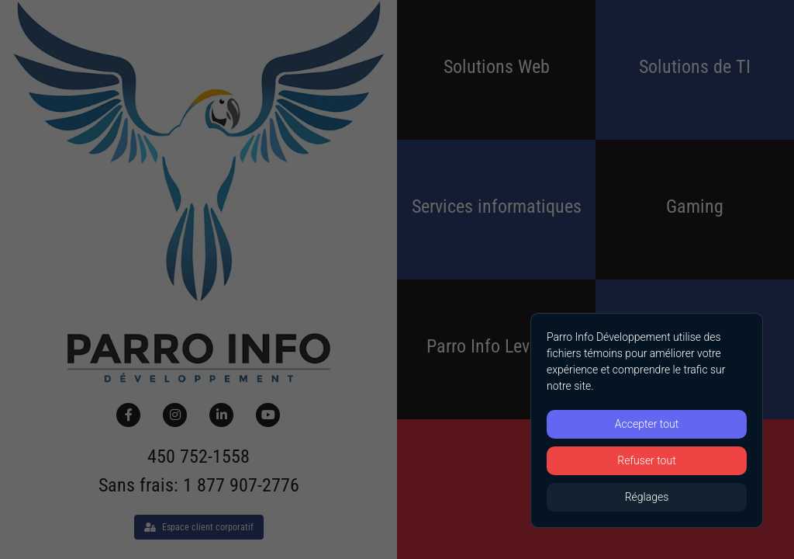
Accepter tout (646, 424)
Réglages (647, 497)
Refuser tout (646, 460)
